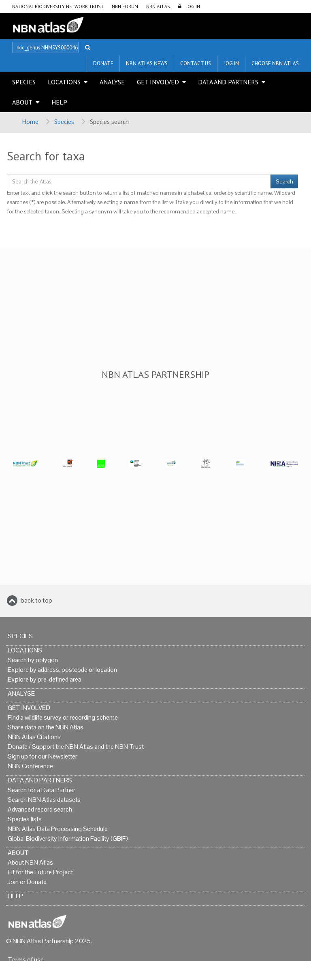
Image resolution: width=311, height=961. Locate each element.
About (22, 102)
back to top (36, 600)
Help (59, 102)
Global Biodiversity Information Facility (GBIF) (68, 838)
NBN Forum (125, 6)
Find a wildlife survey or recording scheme (63, 717)
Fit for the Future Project (40, 872)
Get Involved (158, 82)
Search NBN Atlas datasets (44, 799)
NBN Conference (30, 766)
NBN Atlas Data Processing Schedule (58, 829)
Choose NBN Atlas (275, 63)
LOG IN (192, 6)
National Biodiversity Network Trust (58, 6)
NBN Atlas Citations (34, 737)
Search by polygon (33, 660)
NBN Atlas (158, 6)
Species (24, 82)
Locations (64, 82)
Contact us (195, 63)
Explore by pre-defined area (44, 679)
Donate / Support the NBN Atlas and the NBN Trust (76, 746)
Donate (103, 63)
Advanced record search (40, 809)
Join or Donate (27, 882)
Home (30, 121)
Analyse (112, 82)
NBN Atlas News (147, 63)
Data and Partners (228, 82)
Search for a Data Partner (41, 790)
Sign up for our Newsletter (42, 756)
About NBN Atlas (30, 862)
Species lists (25, 819)
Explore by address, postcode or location (62, 669)
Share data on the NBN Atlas (45, 727)
